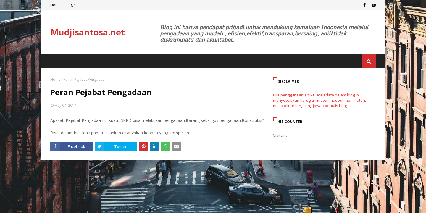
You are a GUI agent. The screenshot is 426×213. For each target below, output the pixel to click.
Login (71, 4)
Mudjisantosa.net (87, 32)
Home (55, 4)
